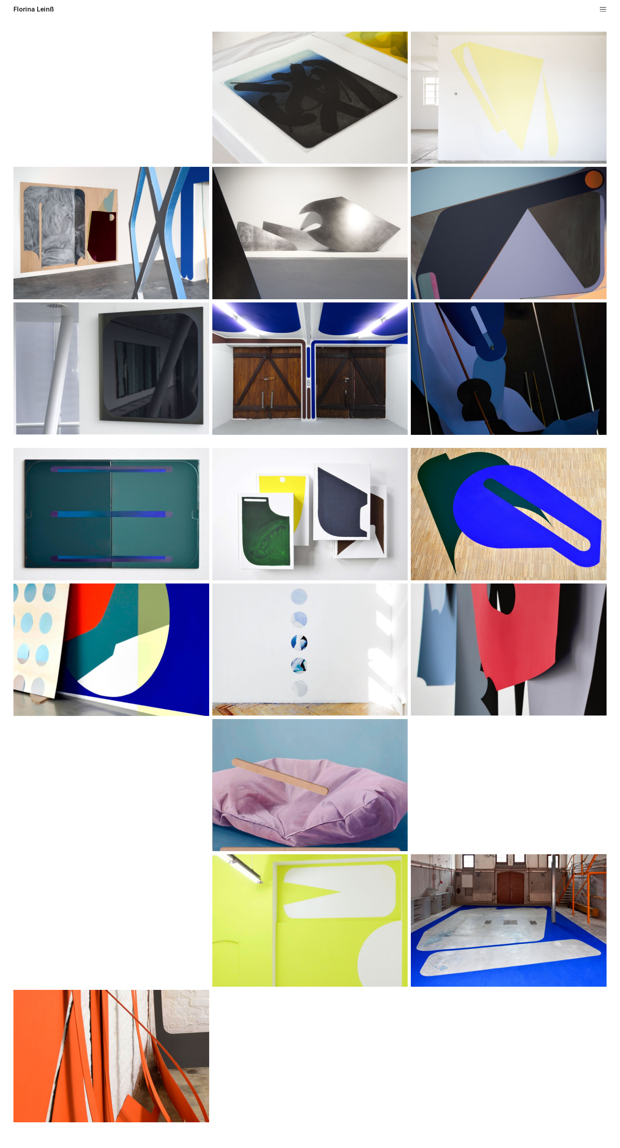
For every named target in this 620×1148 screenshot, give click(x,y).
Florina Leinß (33, 9)
